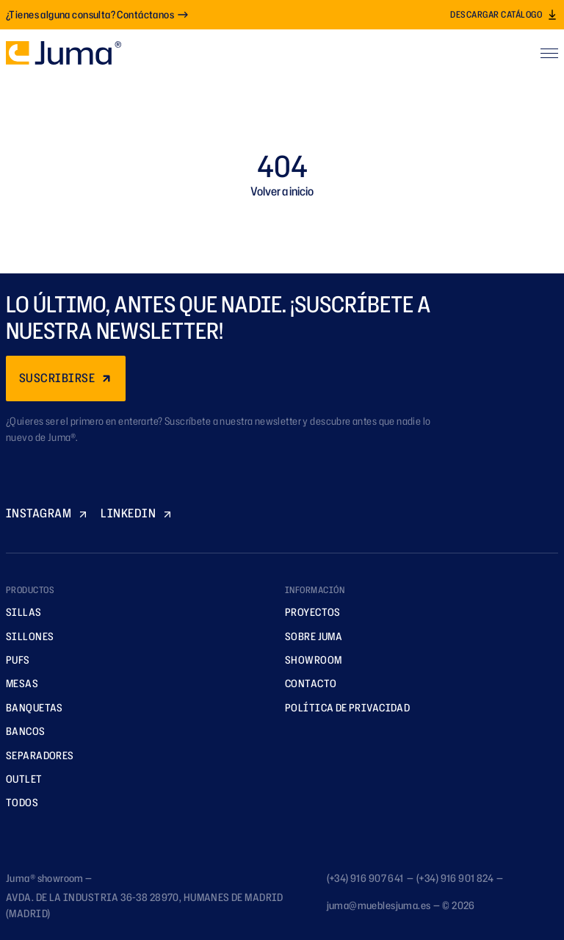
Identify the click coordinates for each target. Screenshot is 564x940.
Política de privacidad (342, 707)
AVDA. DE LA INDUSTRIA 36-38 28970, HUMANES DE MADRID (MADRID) (144, 905)
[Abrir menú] (549, 53)
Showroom (308, 660)
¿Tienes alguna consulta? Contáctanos (97, 14)
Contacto (305, 683)
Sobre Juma (308, 636)
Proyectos (308, 612)
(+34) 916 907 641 (365, 878)
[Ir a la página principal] (63, 53)
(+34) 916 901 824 (455, 878)
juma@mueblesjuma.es (379, 905)
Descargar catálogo (504, 14)
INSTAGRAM (47, 513)
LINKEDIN (137, 513)
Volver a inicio (282, 191)
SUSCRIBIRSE (65, 378)
